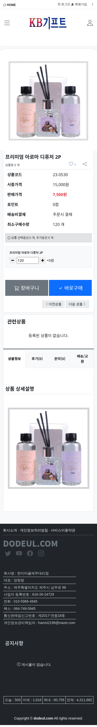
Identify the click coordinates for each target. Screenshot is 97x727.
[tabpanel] (48, 436)
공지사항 (14, 643)
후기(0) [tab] (37, 358)
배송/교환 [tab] (82, 359)
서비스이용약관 (63, 530)
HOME (9, 5)
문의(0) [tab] (60, 358)
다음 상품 (79, 304)
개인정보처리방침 (34, 530)
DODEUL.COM (30, 543)
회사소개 (10, 530)
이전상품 (57, 304)
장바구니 (26, 287)
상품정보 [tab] (14, 358)
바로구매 (70, 287)
